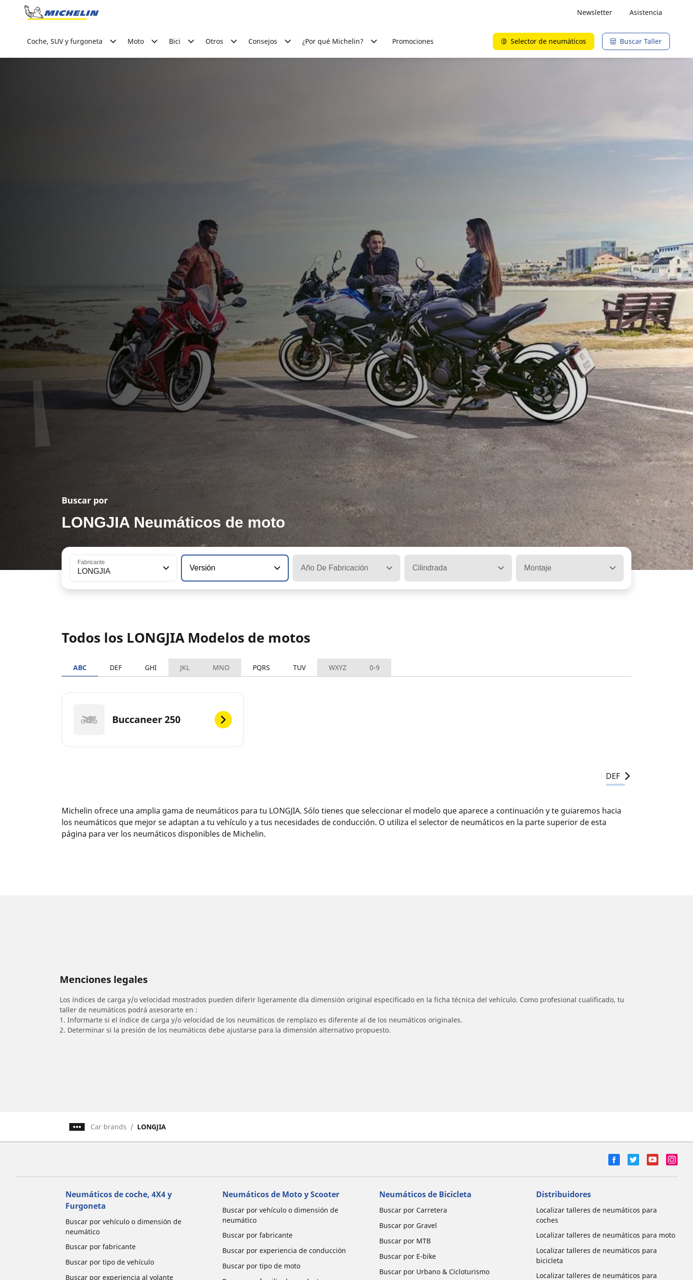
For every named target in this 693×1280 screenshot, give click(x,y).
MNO (221, 667)
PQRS (261, 667)
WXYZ (337, 667)
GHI (151, 667)
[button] (165, 568)
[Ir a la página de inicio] (61, 12)
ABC (80, 667)
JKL (185, 667)
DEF (116, 667)
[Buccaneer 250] (153, 719)
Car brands (108, 1126)
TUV (299, 667)
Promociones (413, 41)
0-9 (375, 667)
